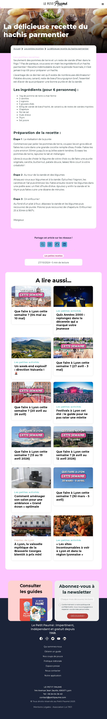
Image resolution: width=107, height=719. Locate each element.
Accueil (17, 48)
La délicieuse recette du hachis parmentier (68, 48)
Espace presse (53, 666)
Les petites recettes (34, 48)
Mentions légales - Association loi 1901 (52, 707)
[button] (103, 4)
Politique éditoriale (53, 661)
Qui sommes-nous (53, 646)
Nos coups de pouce (53, 656)
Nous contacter (52, 670)
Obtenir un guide (52, 651)
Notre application (52, 675)
